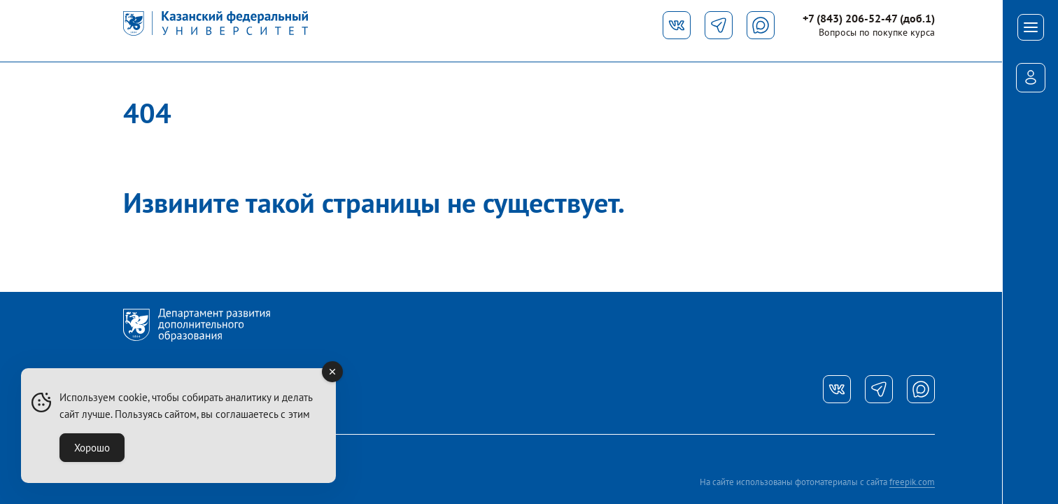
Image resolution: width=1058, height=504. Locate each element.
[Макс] (761, 25)
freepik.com (912, 481)
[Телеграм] (719, 25)
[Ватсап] (921, 389)
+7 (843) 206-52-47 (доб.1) (869, 18)
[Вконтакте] (677, 25)
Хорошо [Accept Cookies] (92, 447)
